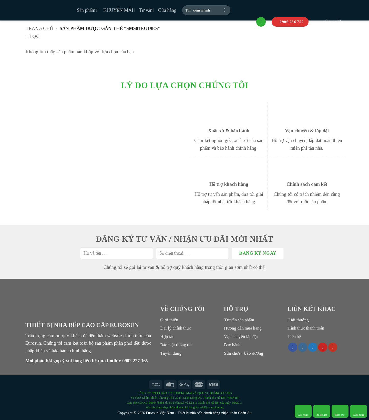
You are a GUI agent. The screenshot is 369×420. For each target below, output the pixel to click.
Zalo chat (321, 411)
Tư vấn (145, 10)
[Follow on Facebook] (292, 347)
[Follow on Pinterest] (322, 347)
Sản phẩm (87, 10)
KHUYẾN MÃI (118, 10)
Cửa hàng (167, 10)
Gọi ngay (303, 411)
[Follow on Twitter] (312, 347)
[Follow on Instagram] (302, 347)
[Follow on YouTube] (332, 347)
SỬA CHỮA (328, 22)
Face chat (340, 411)
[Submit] (225, 10)
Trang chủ (39, 28)
